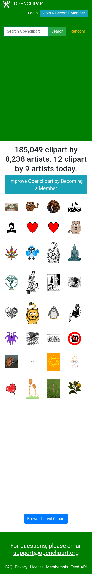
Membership (57, 567)
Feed (75, 567)
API (84, 567)
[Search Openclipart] (26, 31)
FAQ (8, 567)
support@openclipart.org (46, 553)
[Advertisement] (46, 88)
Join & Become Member (64, 13)
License (37, 567)
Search (57, 31)
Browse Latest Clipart (46, 518)
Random (77, 31)
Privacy (21, 567)
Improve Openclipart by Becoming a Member (46, 184)
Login (33, 13)
